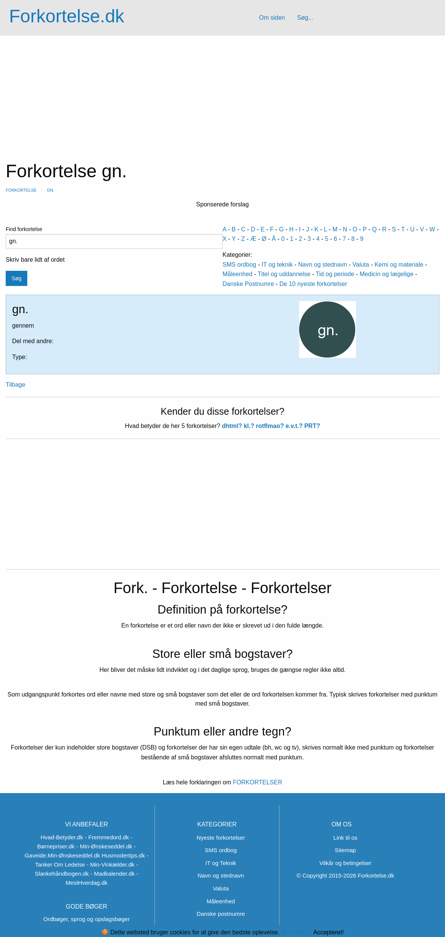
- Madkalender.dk (113, 873)
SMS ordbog (239, 264)
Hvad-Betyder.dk (62, 837)
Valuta (361, 264)
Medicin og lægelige (387, 274)
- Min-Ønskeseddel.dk (104, 846)
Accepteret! (328, 932)
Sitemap (345, 850)
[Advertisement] (222, 92)
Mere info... (296, 932)
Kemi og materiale (399, 264)
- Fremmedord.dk (107, 837)
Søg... (305, 17)
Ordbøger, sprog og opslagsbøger (87, 919)
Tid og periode (335, 274)
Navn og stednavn (322, 264)
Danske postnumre (221, 913)
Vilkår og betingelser (345, 863)
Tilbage (15, 384)
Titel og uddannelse (284, 274)
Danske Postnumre (248, 284)
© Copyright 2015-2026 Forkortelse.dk (345, 875)
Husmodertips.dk (123, 855)
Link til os (345, 837)
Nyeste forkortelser (221, 837)
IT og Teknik (220, 863)
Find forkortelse (114, 237)
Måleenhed (238, 274)
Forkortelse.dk (66, 16)
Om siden (272, 17)
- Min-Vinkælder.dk (110, 864)
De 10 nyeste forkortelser (313, 284)
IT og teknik (277, 264)
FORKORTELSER (256, 782)
